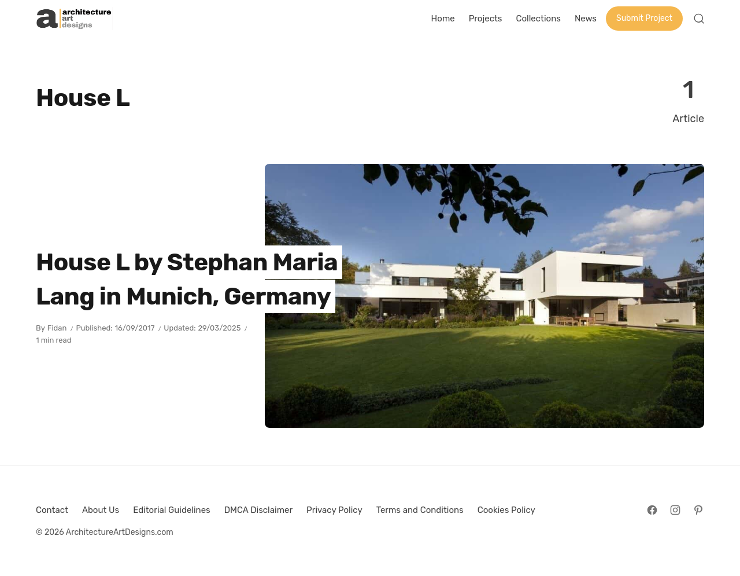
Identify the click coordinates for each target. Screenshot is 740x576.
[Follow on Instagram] (675, 510)
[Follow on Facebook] (652, 510)
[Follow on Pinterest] (698, 510)
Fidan (57, 328)
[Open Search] (699, 18)
